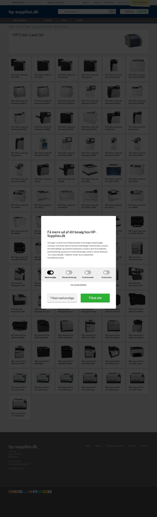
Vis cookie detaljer (79, 284)
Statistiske (107, 277)
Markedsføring (69, 277)
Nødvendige (50, 277)
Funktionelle (88, 277)
